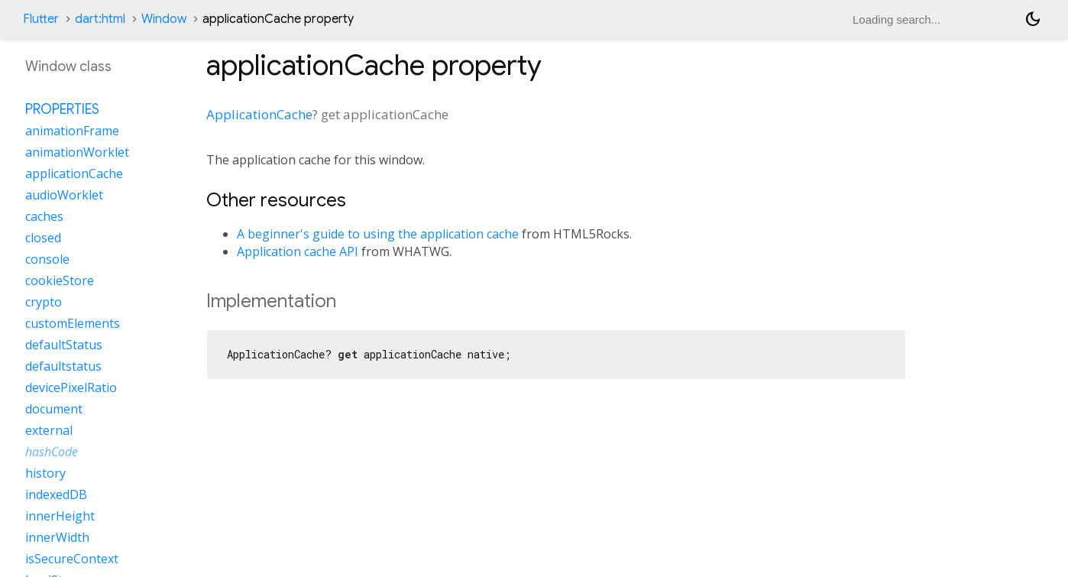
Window (163, 19)
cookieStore (59, 280)
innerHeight (60, 515)
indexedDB (56, 494)
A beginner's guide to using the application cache (378, 233)
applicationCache (74, 173)
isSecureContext (71, 558)
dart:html (100, 19)
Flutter (41, 19)
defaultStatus (63, 344)
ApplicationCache (259, 114)
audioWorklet (64, 194)
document (54, 408)
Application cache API (297, 251)
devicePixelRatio (71, 387)
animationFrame (72, 130)
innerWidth (57, 537)
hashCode (51, 451)
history (45, 473)
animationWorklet (77, 152)
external (49, 430)
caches (44, 216)
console (47, 259)
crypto (43, 301)
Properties (62, 109)
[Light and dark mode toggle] (1033, 19)
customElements (72, 323)
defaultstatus (63, 366)
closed (43, 237)
